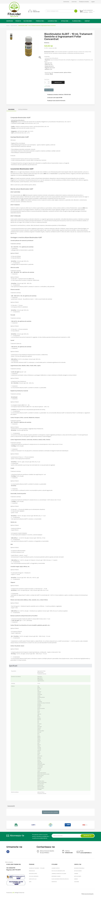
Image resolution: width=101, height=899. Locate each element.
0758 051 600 (36, 11)
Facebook (7, 851)
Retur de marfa (78, 870)
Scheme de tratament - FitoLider (36, 868)
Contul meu (66, 1)
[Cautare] (61, 11)
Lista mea (74, 1)
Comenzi (76, 873)
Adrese (76, 879)
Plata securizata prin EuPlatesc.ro (60, 879)
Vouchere (76, 881)
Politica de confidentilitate (58, 870)
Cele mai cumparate (33, 876)
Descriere (11, 109)
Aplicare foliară (14, 253)
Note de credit (77, 876)
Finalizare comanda (84, 1)
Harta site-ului (32, 879)
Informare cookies (56, 876)
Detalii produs (22, 109)
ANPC (30, 881)
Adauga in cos (58, 82)
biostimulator (54, 173)
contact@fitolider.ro (86, 852)
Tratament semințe (16, 243)
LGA (13, 892)
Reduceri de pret (33, 873)
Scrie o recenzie (49, 90)
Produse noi (32, 870)
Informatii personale (79, 868)
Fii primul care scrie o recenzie (50, 812)
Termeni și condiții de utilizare (59, 873)
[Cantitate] (46, 82)
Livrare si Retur (55, 868)
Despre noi (54, 881)
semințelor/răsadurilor (28, 175)
